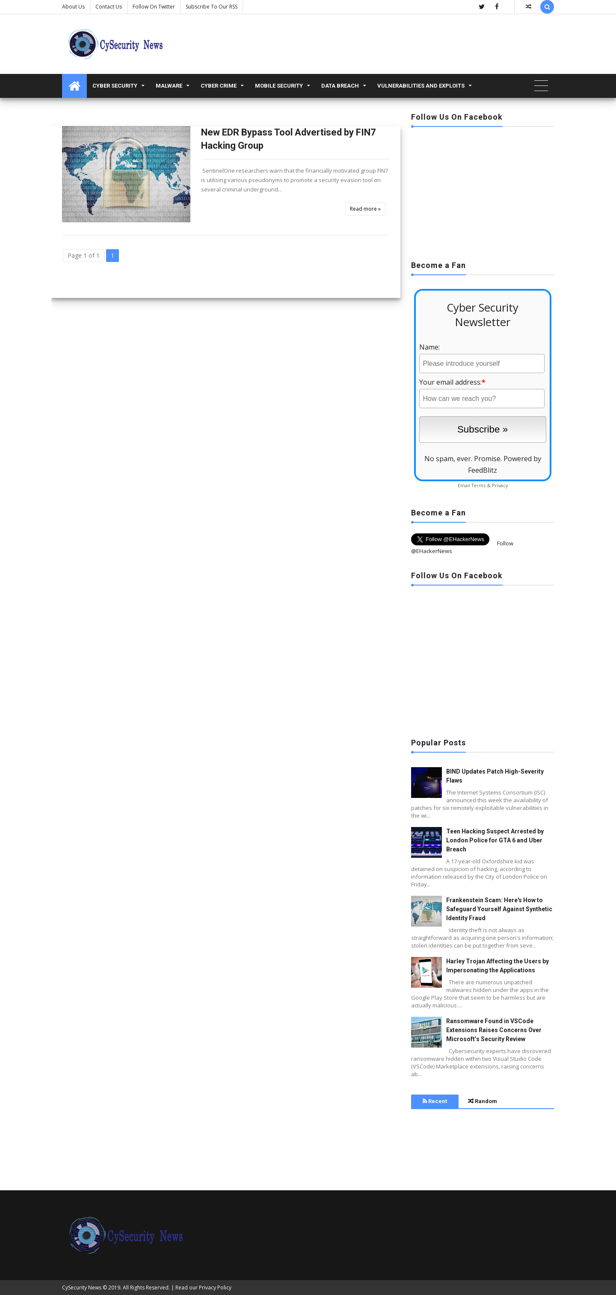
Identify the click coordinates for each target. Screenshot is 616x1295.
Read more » (365, 208)
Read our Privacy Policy (203, 1287)
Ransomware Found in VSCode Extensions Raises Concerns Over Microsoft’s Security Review (494, 1030)
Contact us (108, 6)
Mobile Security (279, 85)
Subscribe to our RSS (211, 6)
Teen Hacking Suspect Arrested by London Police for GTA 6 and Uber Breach (495, 840)
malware (169, 85)
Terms (478, 485)
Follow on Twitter (154, 6)
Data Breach (340, 85)
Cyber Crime (219, 85)
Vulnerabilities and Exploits (421, 85)
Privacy (500, 485)
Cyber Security (114, 85)
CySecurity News (81, 1287)
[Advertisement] (482, 191)
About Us (73, 6)
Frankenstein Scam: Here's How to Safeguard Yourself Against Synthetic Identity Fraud (499, 909)
